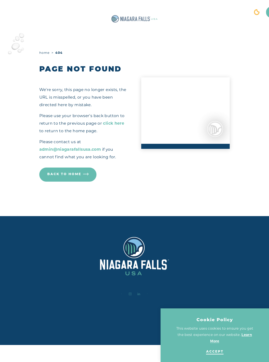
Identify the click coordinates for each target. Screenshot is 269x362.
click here (113, 123)
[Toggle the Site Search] (239, 12)
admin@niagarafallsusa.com (70, 149)
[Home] (134, 12)
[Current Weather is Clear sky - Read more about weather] (224, 12)
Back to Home (68, 174)
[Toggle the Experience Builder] (31, 12)
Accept (215, 351)
